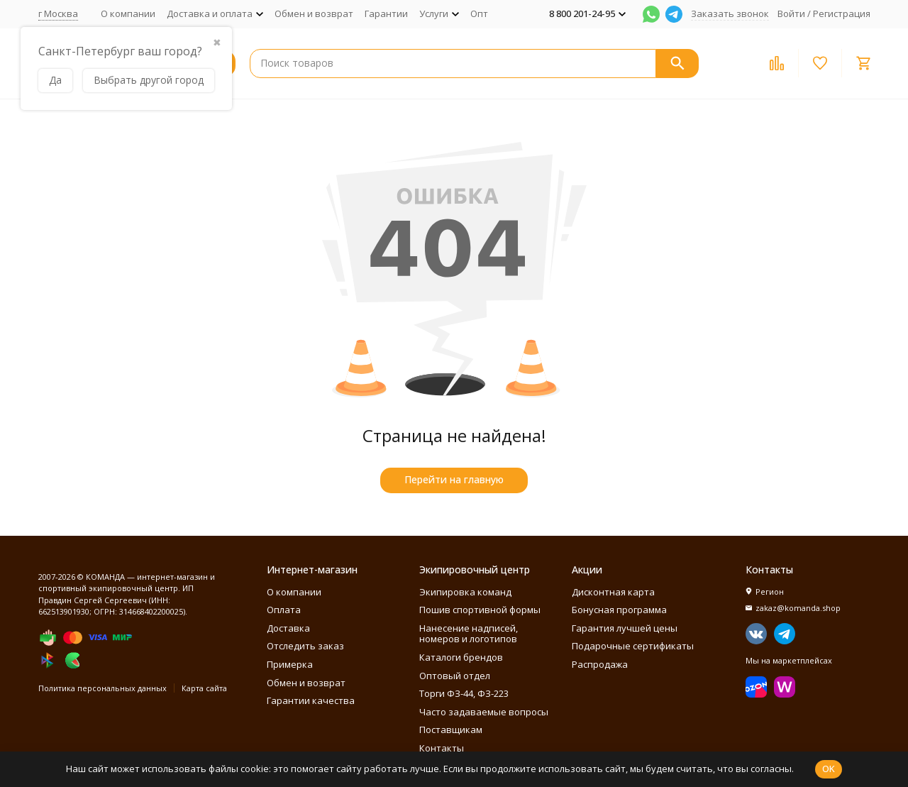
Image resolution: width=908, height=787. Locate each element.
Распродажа (600, 664)
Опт (479, 13)
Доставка (288, 628)
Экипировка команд (465, 591)
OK (828, 768)
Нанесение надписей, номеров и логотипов (468, 634)
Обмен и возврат (314, 13)
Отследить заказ (305, 645)
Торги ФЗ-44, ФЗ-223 (464, 693)
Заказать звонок (730, 13)
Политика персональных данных (102, 688)
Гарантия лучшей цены (624, 628)
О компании (128, 13)
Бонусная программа (619, 609)
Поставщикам (450, 729)
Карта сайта (204, 688)
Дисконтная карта (613, 591)
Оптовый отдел (454, 675)
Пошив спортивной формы (480, 609)
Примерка (290, 664)
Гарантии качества (311, 700)
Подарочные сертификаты (633, 645)
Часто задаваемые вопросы (483, 711)
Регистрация (841, 13)
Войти (791, 13)
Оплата (284, 609)
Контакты (441, 748)
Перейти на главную (454, 479)
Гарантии (386, 13)
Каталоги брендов (461, 657)
